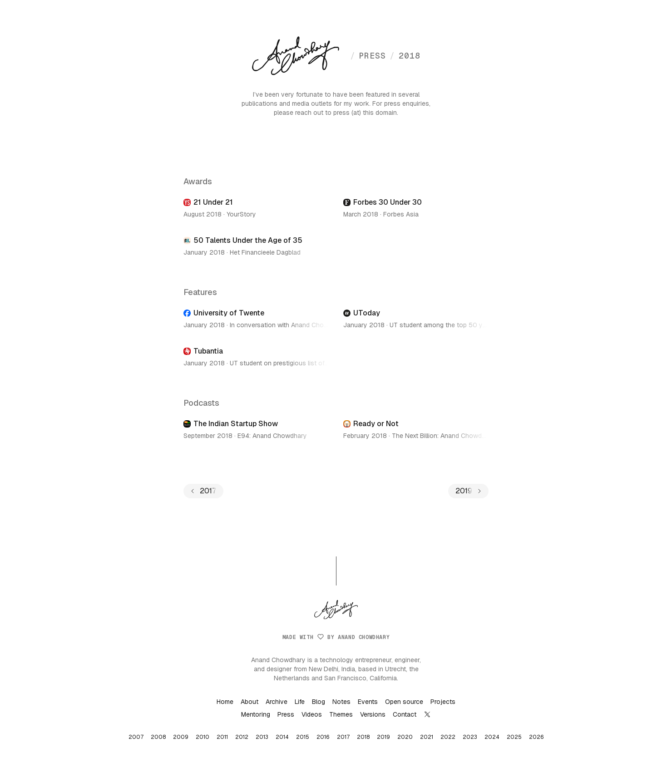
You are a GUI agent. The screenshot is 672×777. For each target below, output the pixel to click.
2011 (222, 737)
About (249, 702)
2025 (514, 737)
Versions (372, 714)
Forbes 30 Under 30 (387, 202)
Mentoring (255, 714)
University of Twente (228, 313)
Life (300, 702)
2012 (241, 737)
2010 (202, 737)
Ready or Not (376, 423)
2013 (262, 737)
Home (225, 702)
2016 (323, 737)
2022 (447, 737)
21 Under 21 (213, 202)
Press (285, 714)
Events (368, 702)
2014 (282, 737)
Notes (341, 702)
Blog (318, 702)
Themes (341, 714)
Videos (311, 714)
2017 (343, 737)
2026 (536, 737)
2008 (158, 737)
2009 (180, 737)
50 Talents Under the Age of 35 (247, 240)
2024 (491, 737)
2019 (383, 737)
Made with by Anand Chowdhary (336, 637)
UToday (366, 313)
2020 (405, 737)
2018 (405, 55)
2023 (470, 737)
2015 (302, 737)
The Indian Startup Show (235, 423)
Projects (442, 702)
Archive (276, 702)
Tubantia (208, 351)
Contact (404, 714)
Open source (404, 702)
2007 (135, 737)
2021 (426, 737)
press (368, 55)
